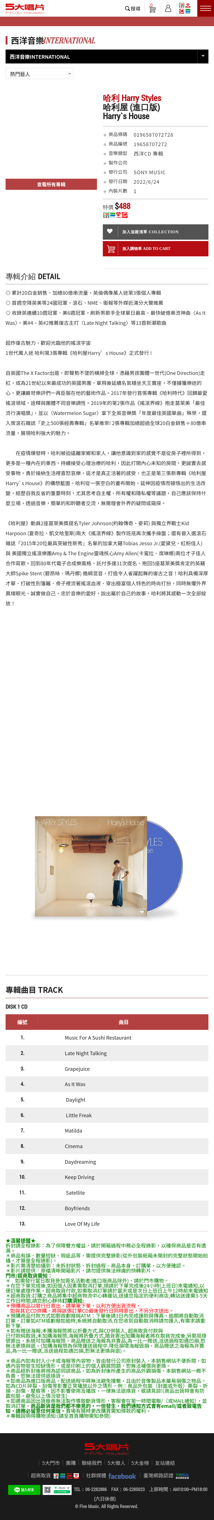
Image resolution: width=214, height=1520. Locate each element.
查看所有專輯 (51, 184)
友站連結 (165, 1462)
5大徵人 (116, 1462)
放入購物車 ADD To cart (139, 249)
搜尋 (136, 8)
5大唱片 (25, 8)
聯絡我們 (92, 1462)
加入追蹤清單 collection (143, 231)
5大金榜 (140, 1462)
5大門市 (51, 1462)
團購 (71, 1462)
